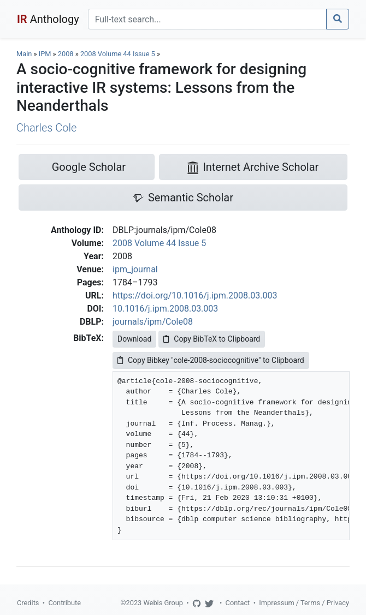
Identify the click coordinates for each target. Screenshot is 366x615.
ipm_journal (135, 269)
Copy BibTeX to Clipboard (211, 339)
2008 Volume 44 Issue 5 (118, 54)
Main (24, 54)
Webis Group (163, 603)
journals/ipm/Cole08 (153, 322)
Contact (238, 603)
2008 (66, 54)
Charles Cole (46, 127)
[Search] (207, 19)
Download (134, 339)
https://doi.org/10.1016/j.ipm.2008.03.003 (195, 295)
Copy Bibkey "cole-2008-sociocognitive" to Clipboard (210, 360)
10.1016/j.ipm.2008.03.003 (165, 308)
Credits (28, 603)
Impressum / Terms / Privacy (304, 603)
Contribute (64, 603)
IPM (45, 54)
